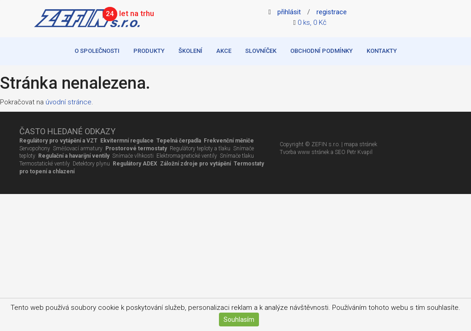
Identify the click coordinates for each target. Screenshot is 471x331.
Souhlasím (239, 319)
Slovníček (260, 50)
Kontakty (382, 50)
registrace (331, 12)
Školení (190, 50)
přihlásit (289, 12)
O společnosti (97, 50)
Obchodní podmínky (321, 50)
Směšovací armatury (78, 148)
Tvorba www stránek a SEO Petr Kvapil (326, 152)
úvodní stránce (69, 102)
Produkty (149, 50)
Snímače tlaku (236, 156)
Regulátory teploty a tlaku (200, 148)
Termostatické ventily (44, 163)
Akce (223, 50)
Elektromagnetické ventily (186, 156)
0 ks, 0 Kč (312, 22)
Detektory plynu (91, 163)
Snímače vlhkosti (133, 156)
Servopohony (34, 148)
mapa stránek (360, 144)
